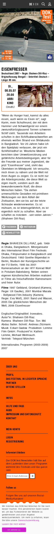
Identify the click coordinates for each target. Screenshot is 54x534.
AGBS (9, 410)
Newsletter (11, 232)
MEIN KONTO (13, 429)
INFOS (9, 398)
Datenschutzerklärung (28, 520)
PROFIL (10, 374)
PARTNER (11, 383)
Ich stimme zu (14, 529)
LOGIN (9, 437)
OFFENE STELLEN (15, 387)
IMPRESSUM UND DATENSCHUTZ (23, 414)
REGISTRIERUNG (15, 441)
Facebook (9, 226)
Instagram (27, 226)
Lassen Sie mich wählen (13, 524)
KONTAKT (11, 418)
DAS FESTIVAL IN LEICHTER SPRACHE (26, 379)
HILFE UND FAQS (15, 406)
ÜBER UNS (11, 366)
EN (36, 4)
